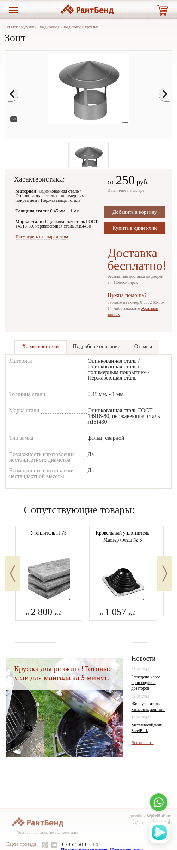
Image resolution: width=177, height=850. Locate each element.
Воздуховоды (49, 27)
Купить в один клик (135, 228)
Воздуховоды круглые (80, 27)
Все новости (143, 742)
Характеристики (40, 346)
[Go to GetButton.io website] (158, 816)
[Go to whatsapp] (158, 802)
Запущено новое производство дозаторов (146, 682)
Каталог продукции (21, 27)
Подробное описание (96, 346)
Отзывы (143, 346)
